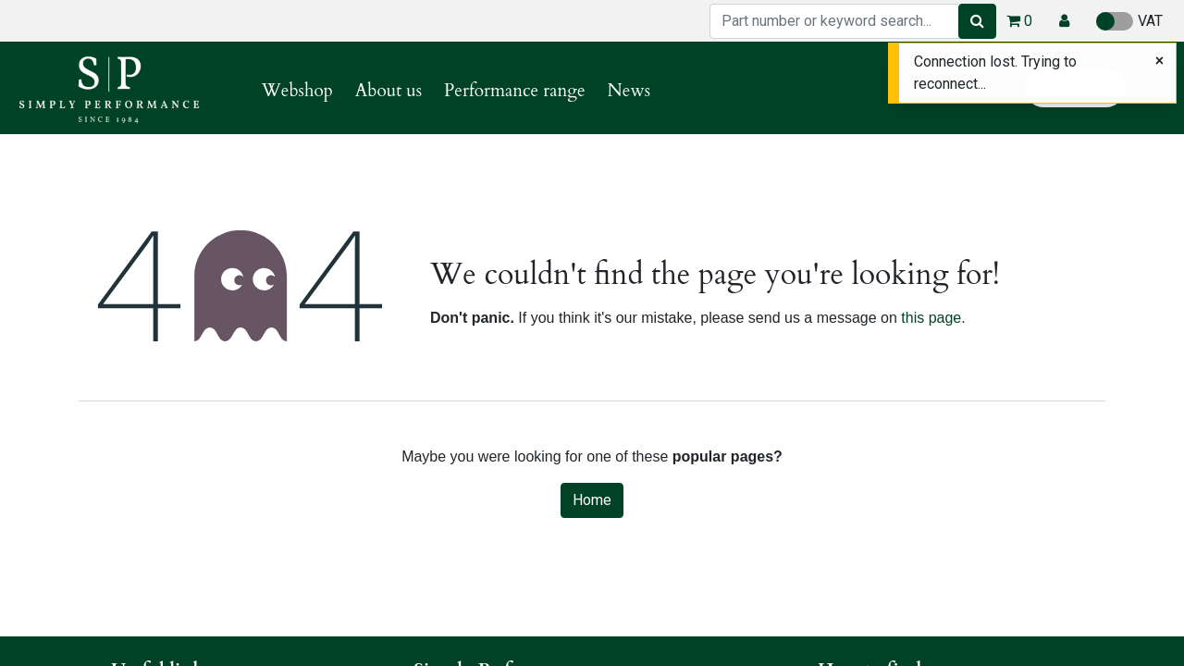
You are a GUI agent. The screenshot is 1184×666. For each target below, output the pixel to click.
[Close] (1159, 61)
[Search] (977, 21)
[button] (1064, 21)
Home (592, 500)
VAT (1129, 21)
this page (931, 318)
